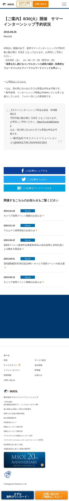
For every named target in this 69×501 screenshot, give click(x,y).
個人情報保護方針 (10, 418)
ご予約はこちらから (16, 81)
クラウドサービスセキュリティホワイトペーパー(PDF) (23, 440)
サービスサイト (12, 365)
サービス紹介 (40, 360)
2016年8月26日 (38, 142)
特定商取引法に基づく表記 (13, 444)
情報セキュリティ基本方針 (13, 426)
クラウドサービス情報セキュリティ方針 (18, 435)
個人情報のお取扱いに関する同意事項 (17, 409)
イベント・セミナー (12, 370)
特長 (6, 360)
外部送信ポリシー (10, 422)
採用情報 (7, 375)
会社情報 (38, 365)
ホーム (6, 355)
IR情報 (37, 370)
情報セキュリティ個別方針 (13, 431)
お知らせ (38, 375)
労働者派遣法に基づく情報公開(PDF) (17, 449)
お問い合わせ (9, 380)
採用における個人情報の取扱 (14, 413)
